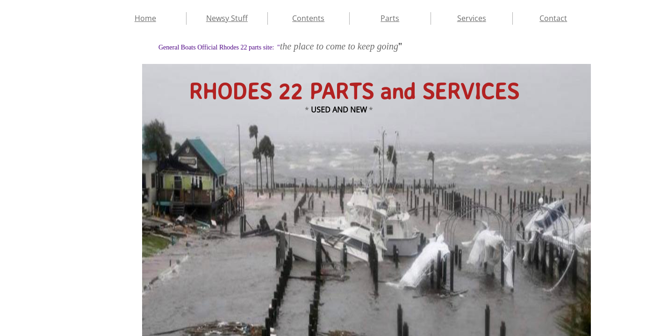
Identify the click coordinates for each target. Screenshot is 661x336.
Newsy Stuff (227, 18)
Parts (390, 18)
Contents (308, 18)
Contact (553, 18)
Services (471, 18)
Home (145, 18)
